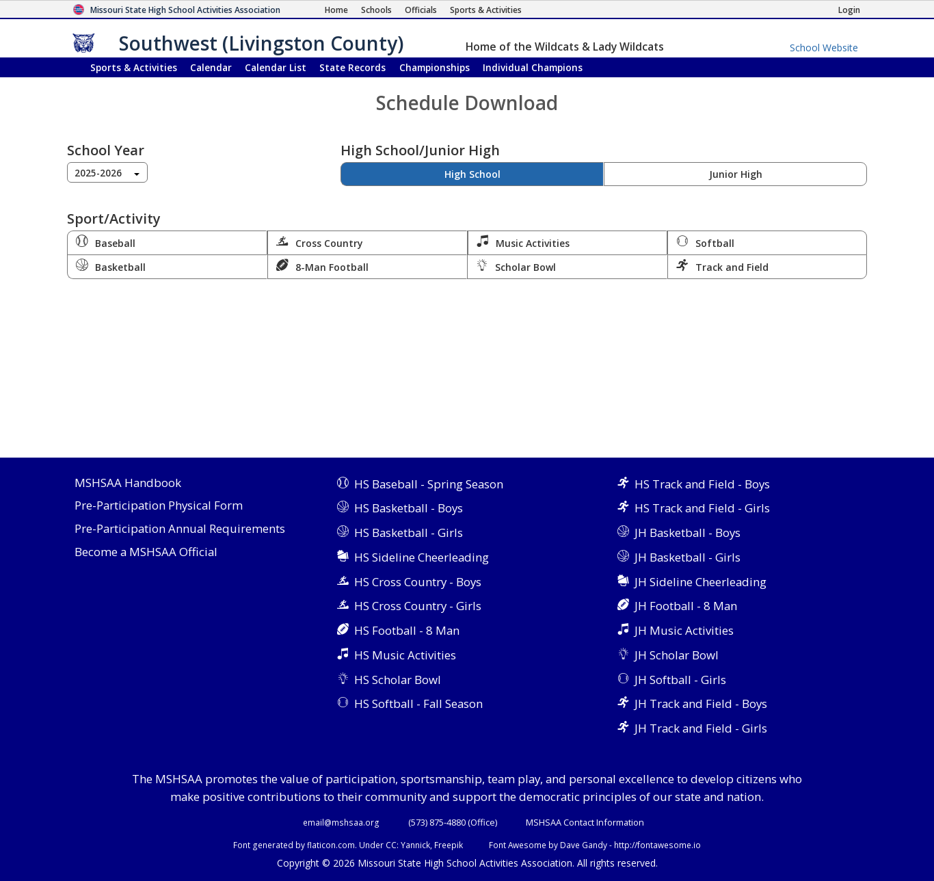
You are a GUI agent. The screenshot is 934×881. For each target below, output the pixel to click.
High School (472, 174)
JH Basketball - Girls (687, 557)
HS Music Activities (405, 655)
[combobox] (107, 172)
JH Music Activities (684, 630)
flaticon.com (331, 844)
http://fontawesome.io (657, 844)
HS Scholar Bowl (397, 679)
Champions (533, 67)
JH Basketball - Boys (687, 532)
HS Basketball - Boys (408, 508)
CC (391, 844)
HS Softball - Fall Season (418, 703)
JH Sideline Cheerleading (700, 582)
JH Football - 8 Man (686, 606)
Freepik (448, 844)
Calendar (211, 67)
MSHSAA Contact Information (585, 822)
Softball (705, 242)
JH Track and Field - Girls (701, 728)
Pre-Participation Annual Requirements (180, 529)
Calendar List (275, 67)
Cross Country (319, 242)
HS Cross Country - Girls (417, 606)
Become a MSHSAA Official (146, 552)
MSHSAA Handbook (128, 483)
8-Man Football (322, 266)
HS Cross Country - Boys (417, 582)
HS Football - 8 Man (406, 630)
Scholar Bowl (516, 266)
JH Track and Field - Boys (701, 703)
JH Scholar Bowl (677, 655)
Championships (434, 67)
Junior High (735, 174)
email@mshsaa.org (341, 822)
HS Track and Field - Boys (702, 484)
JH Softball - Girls (680, 679)
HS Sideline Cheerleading (421, 557)
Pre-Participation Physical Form (159, 505)
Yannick (415, 844)
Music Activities (523, 242)
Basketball (111, 266)
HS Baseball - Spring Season (428, 484)
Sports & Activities (133, 67)
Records (352, 67)
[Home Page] (336, 10)
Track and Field (722, 266)
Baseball (105, 242)
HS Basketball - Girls (408, 532)
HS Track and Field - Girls (702, 508)
